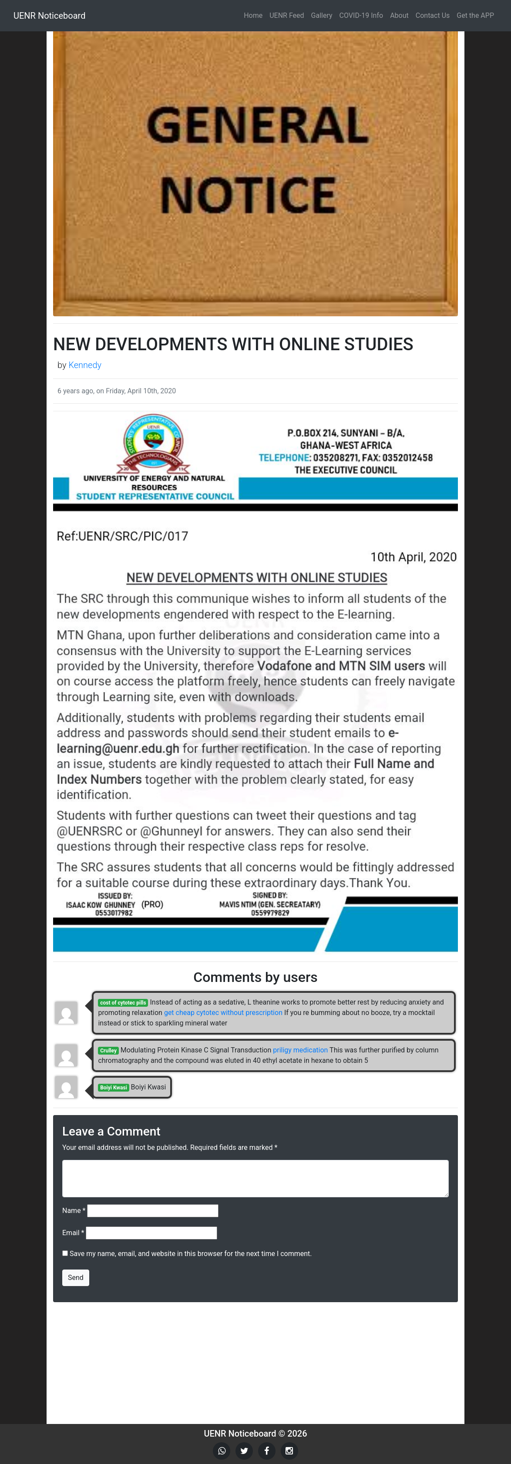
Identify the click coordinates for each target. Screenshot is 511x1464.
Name (74, 1210)
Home (253, 15)
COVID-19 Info (361, 15)
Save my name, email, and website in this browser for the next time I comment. (191, 1254)
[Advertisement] (255, 1363)
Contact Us (433, 15)
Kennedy (84, 365)
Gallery (322, 15)
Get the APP (475, 15)
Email (73, 1233)
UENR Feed (286, 15)
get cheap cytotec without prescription (223, 1012)
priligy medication (300, 1050)
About (399, 15)
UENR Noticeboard (49, 15)
